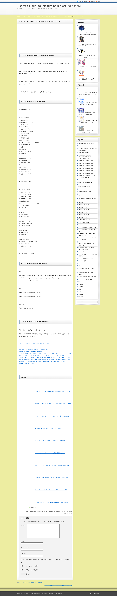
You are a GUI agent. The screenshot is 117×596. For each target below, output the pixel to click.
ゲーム (80, 266)
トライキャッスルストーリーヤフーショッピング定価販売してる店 (52, 416)
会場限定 (80, 286)
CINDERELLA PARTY (83, 189)
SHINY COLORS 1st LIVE (84, 219)
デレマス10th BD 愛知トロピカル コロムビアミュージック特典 (51, 490)
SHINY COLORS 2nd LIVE (84, 222)
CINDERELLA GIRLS (83, 152)
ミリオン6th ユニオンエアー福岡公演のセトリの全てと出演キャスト (52, 391)
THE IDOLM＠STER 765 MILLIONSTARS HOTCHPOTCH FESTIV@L (86, 243)
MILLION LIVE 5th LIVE (84, 209)
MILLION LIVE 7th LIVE (84, 214)
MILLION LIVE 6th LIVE (84, 212)
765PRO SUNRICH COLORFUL (86, 143)
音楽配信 (80, 296)
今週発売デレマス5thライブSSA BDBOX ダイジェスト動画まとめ (87, 122)
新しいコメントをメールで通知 (30, 566)
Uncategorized (81, 251)
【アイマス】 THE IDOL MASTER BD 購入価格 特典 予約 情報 (49, 6)
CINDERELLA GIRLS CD (84, 180)
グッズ (80, 263)
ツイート (26, 507)
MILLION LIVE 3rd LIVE (84, 204)
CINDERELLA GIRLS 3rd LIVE (85, 160)
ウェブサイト (24, 553)
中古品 (80, 281)
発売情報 (80, 294)
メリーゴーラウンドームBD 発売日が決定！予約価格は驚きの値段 (52, 465)
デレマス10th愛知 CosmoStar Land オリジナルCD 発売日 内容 (58, 585)
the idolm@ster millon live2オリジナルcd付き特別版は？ (49, 428)
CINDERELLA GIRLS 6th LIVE (85, 168)
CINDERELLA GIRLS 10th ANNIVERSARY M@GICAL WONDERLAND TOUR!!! (85, 156)
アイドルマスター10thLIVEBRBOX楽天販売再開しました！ (50, 453)
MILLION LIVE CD (82, 217)
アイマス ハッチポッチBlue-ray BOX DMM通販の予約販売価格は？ (52, 502)
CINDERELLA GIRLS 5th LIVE (85, 165)
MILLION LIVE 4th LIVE (84, 207)
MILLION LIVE (81, 202)
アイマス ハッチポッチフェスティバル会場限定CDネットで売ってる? (53, 403)
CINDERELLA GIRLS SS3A (85, 182)
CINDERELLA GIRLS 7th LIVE (85, 170)
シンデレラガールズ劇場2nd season (87, 276)
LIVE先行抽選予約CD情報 (84, 191)
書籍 (79, 291)
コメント (24, 525)
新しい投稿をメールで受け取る (30, 570)
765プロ (80, 146)
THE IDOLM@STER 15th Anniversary (87, 227)
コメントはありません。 (40, 511)
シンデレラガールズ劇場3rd (85, 279)
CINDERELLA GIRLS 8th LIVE (85, 173)
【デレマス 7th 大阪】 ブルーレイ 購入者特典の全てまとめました (87, 94)
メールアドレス (25, 547)
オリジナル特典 (82, 261)
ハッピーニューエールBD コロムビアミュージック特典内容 (50, 440)
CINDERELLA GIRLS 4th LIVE (85, 163)
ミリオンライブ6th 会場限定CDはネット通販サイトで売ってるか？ (52, 477)
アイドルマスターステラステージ (86, 258)
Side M (80, 224)
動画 (79, 289)
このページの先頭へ (95, 593)
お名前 (22, 541)
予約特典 (80, 284)
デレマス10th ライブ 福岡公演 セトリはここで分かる (30, 582)
